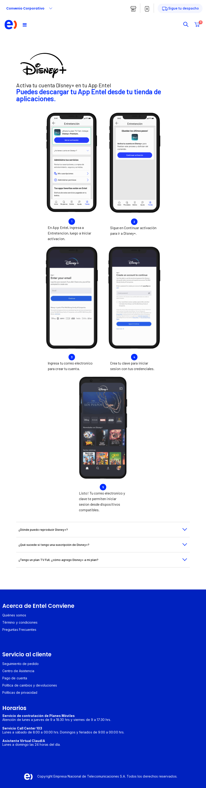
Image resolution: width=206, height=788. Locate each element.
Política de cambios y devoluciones (29, 685)
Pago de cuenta (14, 678)
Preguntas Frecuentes (19, 630)
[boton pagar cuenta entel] (147, 8)
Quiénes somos (14, 615)
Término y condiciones (19, 622)
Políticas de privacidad (19, 692)
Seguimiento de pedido (20, 664)
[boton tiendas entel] (133, 8)
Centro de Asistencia (18, 671)
